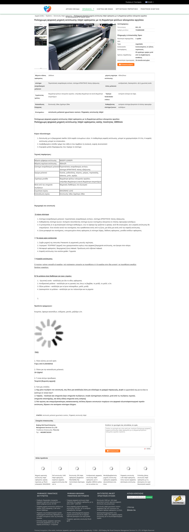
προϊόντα (87, 9)
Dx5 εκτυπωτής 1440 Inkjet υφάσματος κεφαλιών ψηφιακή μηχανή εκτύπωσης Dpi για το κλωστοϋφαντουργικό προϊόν (59, 482)
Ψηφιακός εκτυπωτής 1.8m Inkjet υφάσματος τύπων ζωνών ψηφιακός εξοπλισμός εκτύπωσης (128, 479)
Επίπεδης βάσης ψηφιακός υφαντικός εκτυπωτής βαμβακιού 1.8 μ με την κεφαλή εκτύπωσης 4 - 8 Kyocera (49, 522)
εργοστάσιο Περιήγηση (127, 9)
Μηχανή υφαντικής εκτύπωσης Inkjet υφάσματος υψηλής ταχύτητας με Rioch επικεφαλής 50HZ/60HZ (42, 480)
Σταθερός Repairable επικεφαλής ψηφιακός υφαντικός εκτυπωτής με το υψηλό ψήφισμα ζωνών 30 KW (49, 502)
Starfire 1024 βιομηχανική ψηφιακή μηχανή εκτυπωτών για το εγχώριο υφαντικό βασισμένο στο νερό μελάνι (78, 514)
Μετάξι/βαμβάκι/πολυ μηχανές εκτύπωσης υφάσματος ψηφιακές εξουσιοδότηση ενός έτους (110, 480)
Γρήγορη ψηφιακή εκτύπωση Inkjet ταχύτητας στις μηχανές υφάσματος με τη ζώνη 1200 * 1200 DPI (80, 502)
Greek (151, 1)
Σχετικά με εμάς (105, 9)
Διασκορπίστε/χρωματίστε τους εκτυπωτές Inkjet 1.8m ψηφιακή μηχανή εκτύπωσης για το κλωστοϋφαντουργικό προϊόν (109, 515)
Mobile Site (131, 510)
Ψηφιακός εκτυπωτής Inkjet (77, 415)
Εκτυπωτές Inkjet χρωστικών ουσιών (106, 494)
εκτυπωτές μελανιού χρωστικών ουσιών (55, 415)
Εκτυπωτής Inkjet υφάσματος (63, 16)
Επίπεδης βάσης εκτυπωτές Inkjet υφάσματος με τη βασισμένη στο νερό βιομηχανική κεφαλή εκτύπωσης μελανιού (144, 481)
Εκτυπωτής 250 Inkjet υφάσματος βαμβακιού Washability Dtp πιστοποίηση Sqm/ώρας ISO (77, 480)
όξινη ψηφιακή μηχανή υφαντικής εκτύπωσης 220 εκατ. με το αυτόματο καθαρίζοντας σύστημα (78, 508)
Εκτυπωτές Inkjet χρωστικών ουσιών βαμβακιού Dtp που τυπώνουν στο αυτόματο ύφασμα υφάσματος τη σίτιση (109, 508)
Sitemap (131, 507)
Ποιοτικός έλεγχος (150, 9)
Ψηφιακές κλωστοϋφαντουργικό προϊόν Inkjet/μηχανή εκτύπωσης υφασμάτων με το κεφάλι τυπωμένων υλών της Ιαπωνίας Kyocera (50, 515)
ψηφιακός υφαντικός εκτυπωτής (47, 494)
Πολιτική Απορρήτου (40, 530)
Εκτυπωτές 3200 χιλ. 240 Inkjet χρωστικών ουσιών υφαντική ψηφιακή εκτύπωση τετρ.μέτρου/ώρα (109, 502)
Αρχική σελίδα (72, 9)
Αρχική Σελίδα (39, 16)
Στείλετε (149, 497)
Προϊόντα (49, 16)
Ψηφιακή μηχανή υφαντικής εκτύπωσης (78, 494)
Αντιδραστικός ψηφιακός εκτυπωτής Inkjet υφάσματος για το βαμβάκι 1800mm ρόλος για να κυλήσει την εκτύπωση (94, 481)
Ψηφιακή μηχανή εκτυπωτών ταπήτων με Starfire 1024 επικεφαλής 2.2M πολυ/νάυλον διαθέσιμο (50, 508)
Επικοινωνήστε (127, 64)
